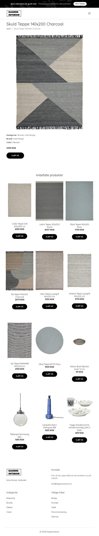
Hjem (8, 28)
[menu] (90, 13)
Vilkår (53, 507)
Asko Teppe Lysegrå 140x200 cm (49, 295)
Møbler (9, 507)
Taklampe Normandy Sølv (19, 435)
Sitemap (54, 516)
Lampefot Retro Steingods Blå (49, 426)
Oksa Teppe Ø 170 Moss (49, 364)
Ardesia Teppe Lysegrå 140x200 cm (79, 295)
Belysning (10, 498)
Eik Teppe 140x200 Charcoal (19, 295)
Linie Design (30, 135)
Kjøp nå (15, 155)
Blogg (54, 498)
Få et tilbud (80, 4)
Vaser (9, 512)
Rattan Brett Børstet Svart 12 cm (79, 367)
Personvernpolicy (59, 512)
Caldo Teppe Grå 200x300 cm (19, 225)
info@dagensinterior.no (61, 484)
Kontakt (54, 503)
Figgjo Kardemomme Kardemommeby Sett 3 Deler (79, 427)
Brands (21, 135)
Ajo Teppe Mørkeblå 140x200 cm (20, 364)
